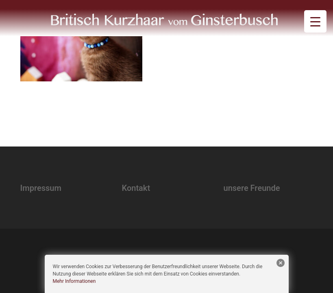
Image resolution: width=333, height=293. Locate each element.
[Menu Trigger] (315, 21)
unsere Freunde (252, 188)
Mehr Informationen (74, 281)
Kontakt (136, 188)
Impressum (40, 188)
